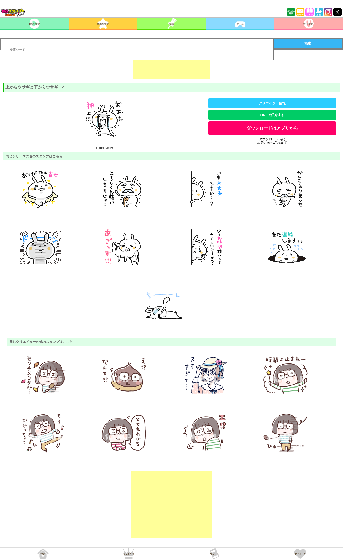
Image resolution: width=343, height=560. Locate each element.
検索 (307, 43)
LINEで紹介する (272, 115)
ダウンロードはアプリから (272, 128)
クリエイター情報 (272, 103)
